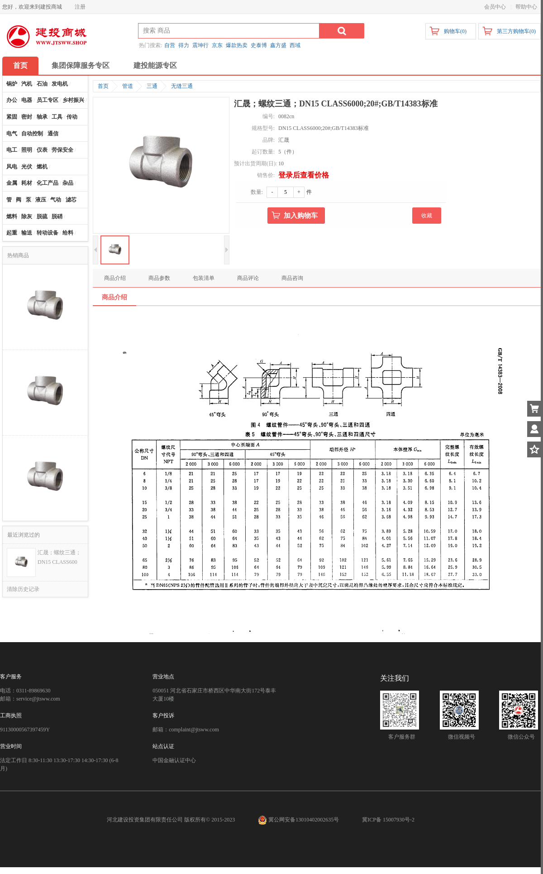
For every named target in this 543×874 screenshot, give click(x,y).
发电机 (60, 84)
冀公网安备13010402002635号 (299, 819)
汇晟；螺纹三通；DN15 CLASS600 (59, 557)
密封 (26, 117)
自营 (169, 45)
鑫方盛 (278, 45)
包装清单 (203, 278)
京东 (217, 45)
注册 (80, 7)
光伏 (26, 166)
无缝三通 (182, 86)
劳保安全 (62, 150)
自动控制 (32, 133)
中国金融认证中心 (174, 760)
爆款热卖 (237, 45)
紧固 (11, 117)
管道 (127, 86)
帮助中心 (526, 7)
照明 (26, 150)
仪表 (42, 150)
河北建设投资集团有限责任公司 (145, 819)
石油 (42, 84)
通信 (53, 133)
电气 (11, 133)
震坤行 (200, 45)
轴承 (42, 117)
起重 (11, 233)
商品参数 (159, 278)
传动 (72, 117)
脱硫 (42, 216)
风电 (11, 166)
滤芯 (71, 200)
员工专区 (47, 100)
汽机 (26, 84)
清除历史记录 (23, 589)
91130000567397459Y (25, 729)
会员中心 (495, 7)
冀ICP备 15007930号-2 (388, 819)
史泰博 (259, 45)
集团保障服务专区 (81, 65)
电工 (11, 150)
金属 (11, 183)
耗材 (26, 183)
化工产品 (47, 183)
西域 (295, 45)
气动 (55, 200)
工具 (57, 117)
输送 (26, 233)
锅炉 (11, 84)
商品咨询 (292, 278)
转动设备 (47, 233)
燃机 (42, 166)
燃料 (11, 216)
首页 (20, 65)
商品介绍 (115, 278)
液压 (40, 200)
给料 (67, 233)
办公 (11, 100)
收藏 (426, 215)
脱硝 (57, 216)
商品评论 (248, 278)
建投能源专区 (155, 65)
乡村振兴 (73, 100)
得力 (183, 45)
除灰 (26, 216)
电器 (26, 100)
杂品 (67, 183)
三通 (152, 86)
